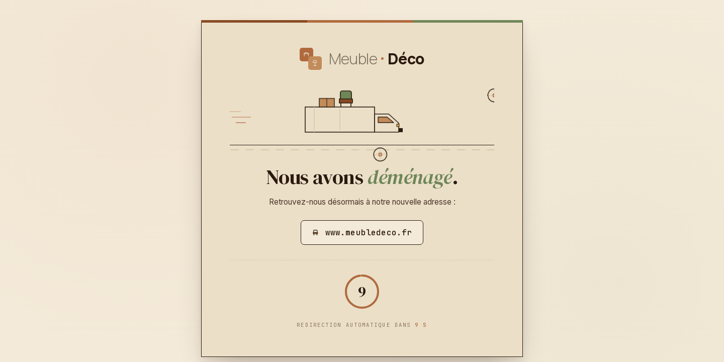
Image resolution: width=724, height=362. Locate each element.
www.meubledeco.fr (362, 232)
